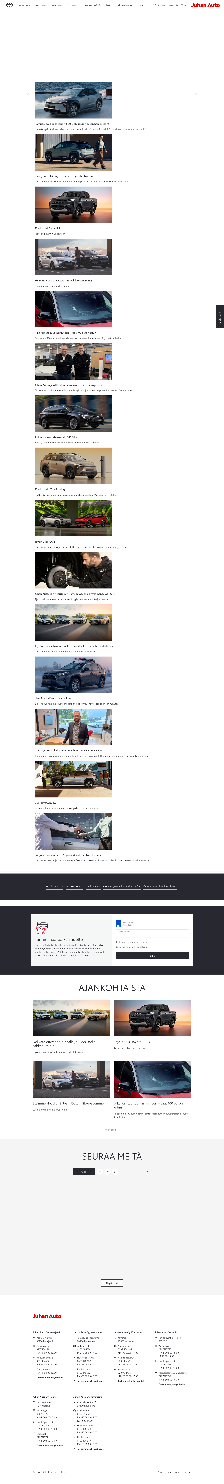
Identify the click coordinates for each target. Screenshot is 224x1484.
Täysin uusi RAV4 (45, 541)
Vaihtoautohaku (74, 886)
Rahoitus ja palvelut (125, 4)
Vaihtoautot (57, 4)
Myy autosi (72, 4)
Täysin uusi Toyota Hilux (49, 228)
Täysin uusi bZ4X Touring (50, 489)
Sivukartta (165, 1471)
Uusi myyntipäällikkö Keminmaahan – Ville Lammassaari (68, 750)
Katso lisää (112, 1129)
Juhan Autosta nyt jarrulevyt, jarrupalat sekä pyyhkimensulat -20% (75, 593)
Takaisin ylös (182, 1471)
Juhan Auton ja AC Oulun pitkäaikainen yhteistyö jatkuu (68, 385)
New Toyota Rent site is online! (53, 698)
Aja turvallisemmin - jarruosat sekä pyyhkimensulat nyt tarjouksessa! (71, 599)
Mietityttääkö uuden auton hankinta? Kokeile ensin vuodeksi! (67, 442)
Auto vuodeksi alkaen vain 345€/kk (56, 437)
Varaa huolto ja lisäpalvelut (133, 946)
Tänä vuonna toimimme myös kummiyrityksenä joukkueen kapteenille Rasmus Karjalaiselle (83, 390)
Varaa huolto (24, 4)
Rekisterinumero (128, 922)
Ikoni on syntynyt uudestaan (50, 233)
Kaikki (84, 1171)
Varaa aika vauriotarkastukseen (159, 886)
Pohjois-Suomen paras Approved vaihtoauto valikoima (68, 855)
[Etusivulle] (205, 5)
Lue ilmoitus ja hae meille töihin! (52, 285)
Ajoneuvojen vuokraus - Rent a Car (122, 886)
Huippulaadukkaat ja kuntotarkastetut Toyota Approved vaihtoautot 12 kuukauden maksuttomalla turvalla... (93, 860)
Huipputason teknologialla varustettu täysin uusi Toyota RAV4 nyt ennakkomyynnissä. (81, 546)
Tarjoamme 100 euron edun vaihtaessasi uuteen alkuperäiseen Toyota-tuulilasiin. (78, 338)
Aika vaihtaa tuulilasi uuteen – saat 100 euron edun (65, 332)
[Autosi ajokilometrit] (152, 933)
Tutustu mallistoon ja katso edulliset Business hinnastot (65, 651)
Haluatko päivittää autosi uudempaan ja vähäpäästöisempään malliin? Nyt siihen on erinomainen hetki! (90, 129)
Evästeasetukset (57, 1471)
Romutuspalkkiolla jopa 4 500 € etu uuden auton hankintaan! (72, 124)
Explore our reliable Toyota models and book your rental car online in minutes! (77, 703)
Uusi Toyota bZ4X (45, 802)
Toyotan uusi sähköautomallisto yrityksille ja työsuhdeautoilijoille (74, 646)
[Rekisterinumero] (152, 923)
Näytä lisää (112, 1283)
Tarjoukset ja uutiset (91, 4)
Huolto (108, 4)
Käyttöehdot (39, 1471)
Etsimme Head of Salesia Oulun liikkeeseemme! (63, 280)
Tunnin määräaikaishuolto (133, 941)
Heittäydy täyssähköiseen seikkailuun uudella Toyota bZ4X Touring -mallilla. (76, 494)
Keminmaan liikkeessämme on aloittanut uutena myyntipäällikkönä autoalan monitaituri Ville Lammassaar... (93, 755)
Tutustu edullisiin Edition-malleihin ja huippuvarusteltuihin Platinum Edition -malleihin (81, 181)
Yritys (142, 4)
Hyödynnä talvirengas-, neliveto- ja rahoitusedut (64, 176)
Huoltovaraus (93, 886)
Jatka (152, 955)
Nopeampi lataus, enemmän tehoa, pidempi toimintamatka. (67, 808)
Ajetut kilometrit (124, 931)
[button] (28, 95)
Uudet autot (41, 4)
